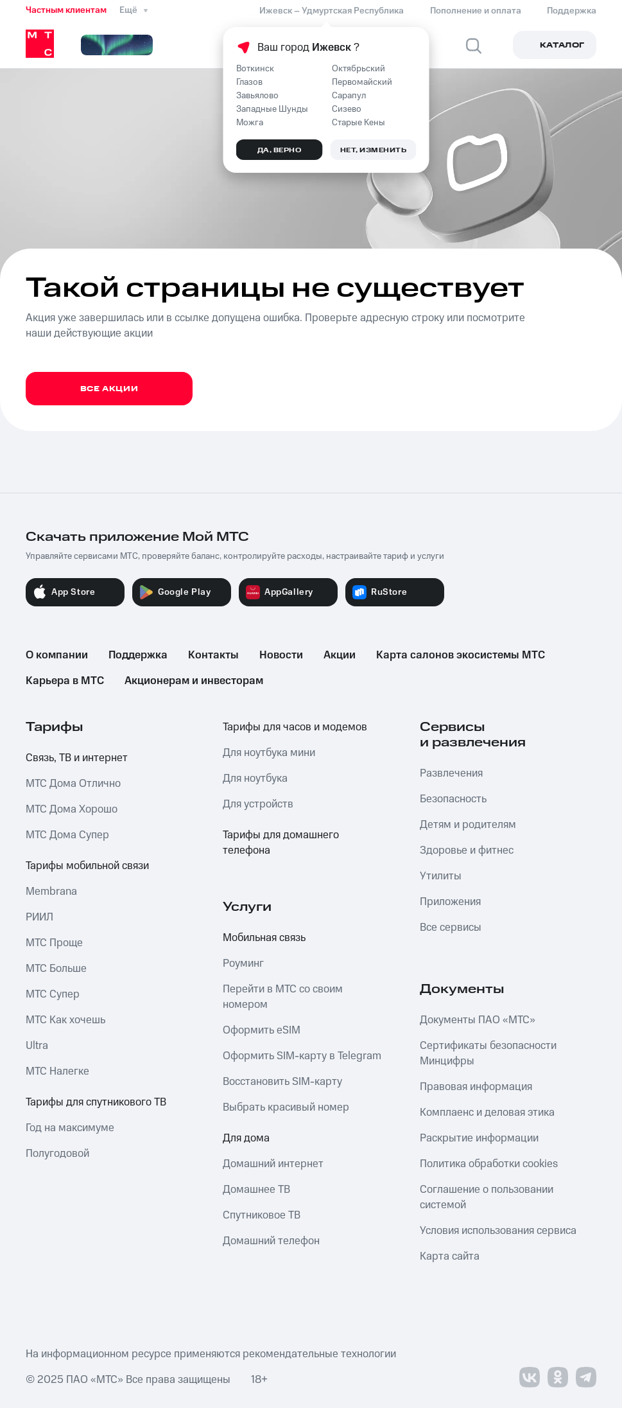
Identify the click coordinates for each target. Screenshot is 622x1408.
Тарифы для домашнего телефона (281, 842)
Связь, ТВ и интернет (77, 758)
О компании (57, 655)
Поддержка (138, 655)
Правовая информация (476, 1087)
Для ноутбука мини (269, 753)
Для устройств (258, 804)
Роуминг (243, 963)
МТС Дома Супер (67, 835)
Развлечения (451, 773)
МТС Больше (56, 968)
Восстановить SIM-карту (282, 1081)
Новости (281, 655)
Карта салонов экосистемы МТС (460, 655)
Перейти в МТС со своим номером (283, 996)
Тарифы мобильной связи (87, 866)
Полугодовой (57, 1153)
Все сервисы (450, 927)
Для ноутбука (255, 778)
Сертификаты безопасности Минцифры (488, 1053)
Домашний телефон (271, 1241)
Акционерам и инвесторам (194, 681)
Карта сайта (449, 1256)
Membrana (51, 891)
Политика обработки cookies (489, 1164)
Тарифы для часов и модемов (295, 727)
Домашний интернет (273, 1164)
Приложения (450, 902)
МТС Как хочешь (65, 1020)
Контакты (213, 655)
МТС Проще (54, 943)
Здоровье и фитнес (467, 850)
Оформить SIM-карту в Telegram (302, 1056)
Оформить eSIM (261, 1030)
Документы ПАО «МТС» (477, 1020)
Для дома (246, 1138)
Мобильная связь (264, 938)
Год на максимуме (70, 1128)
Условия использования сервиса (498, 1230)
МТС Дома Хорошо (71, 809)
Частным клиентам (66, 10)
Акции (340, 655)
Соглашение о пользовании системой (486, 1197)
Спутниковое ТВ (261, 1215)
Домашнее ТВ (256, 1189)
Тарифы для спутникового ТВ (96, 1102)
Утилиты (441, 876)
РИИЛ (39, 917)
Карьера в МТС (65, 681)
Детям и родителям (468, 824)
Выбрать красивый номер (286, 1107)
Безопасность (453, 799)
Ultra (37, 1045)
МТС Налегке (57, 1071)
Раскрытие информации (479, 1138)
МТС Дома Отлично (73, 783)
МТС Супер (53, 994)
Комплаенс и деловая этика (487, 1112)
